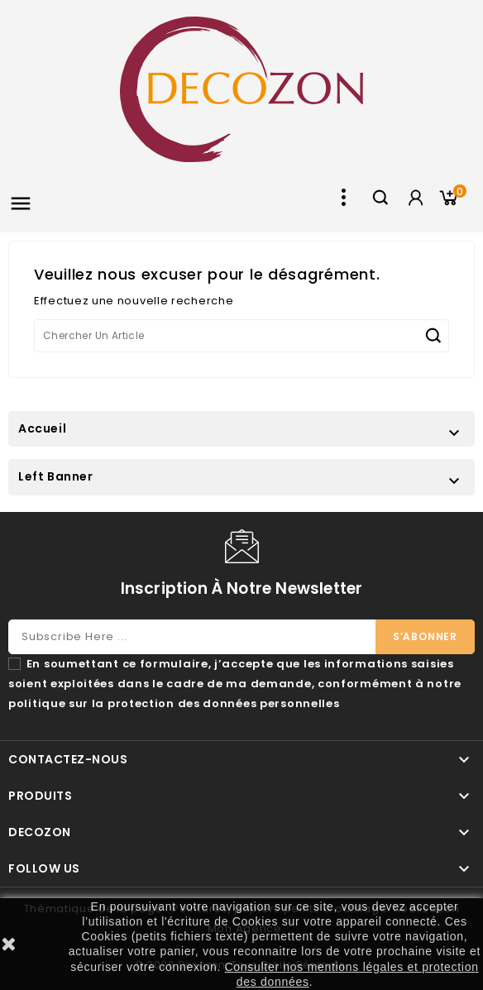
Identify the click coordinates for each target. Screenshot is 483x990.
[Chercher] (241, 335)
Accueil (42, 428)
